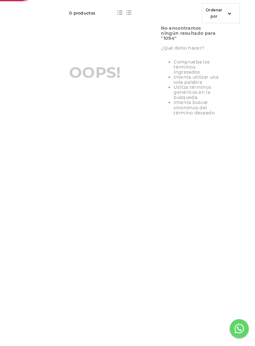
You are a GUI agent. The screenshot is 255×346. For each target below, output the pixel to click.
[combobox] (109, 29)
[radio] (120, 71)
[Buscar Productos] (192, 29)
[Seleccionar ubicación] (210, 30)
